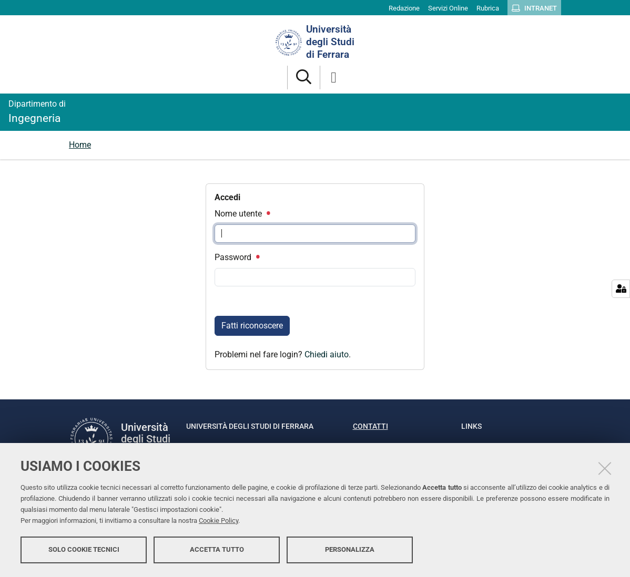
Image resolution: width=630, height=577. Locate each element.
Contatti (370, 426)
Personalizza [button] (349, 549)
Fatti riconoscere (252, 326)
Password (237, 257)
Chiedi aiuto (326, 354)
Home (80, 145)
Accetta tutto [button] (217, 549)
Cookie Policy (218, 520)
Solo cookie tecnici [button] (83, 549)
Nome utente (242, 214)
